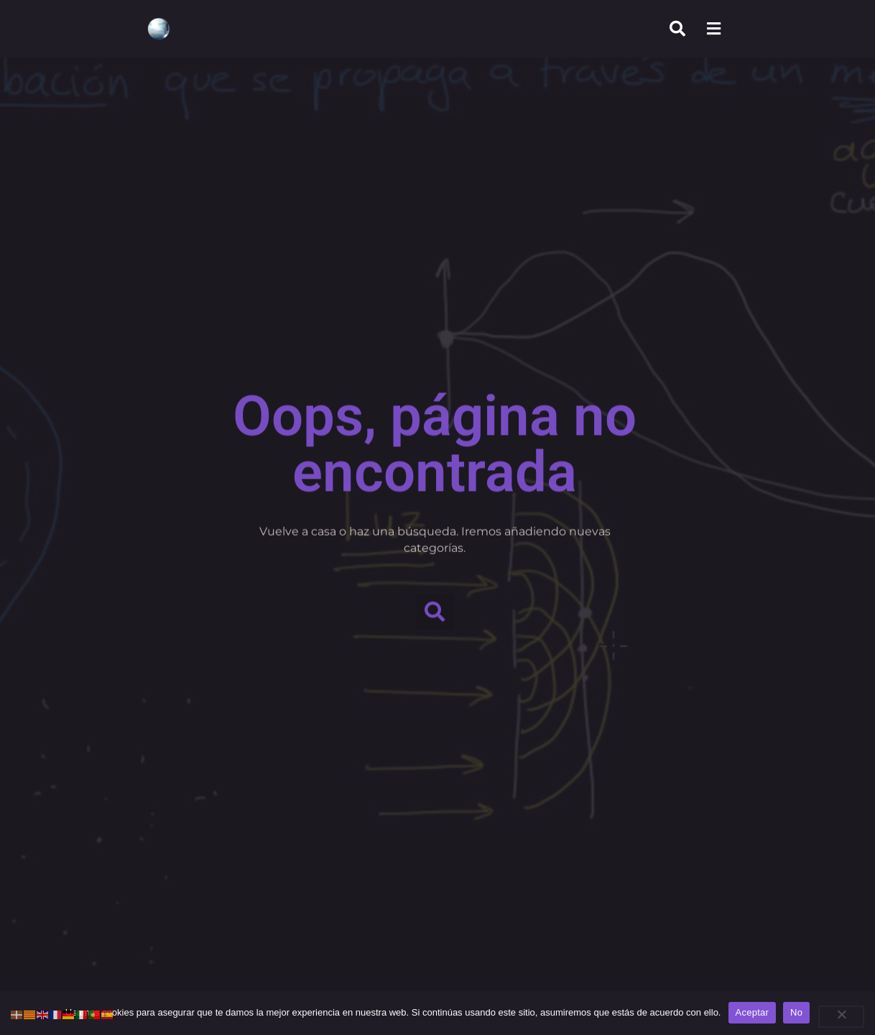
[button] (435, 608)
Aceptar (752, 1012)
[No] (841, 1017)
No (796, 1012)
